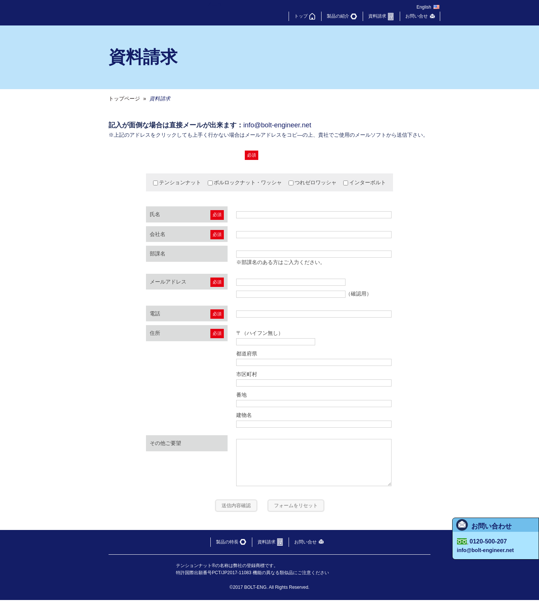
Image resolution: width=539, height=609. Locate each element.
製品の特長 (227, 551)
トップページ (124, 99)
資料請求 (377, 16)
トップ (301, 16)
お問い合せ (416, 16)
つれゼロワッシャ (313, 182)
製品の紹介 (338, 16)
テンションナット (177, 182)
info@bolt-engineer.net (277, 125)
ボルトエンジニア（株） (153, 12)
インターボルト (364, 182)
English (424, 7)
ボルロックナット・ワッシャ (245, 182)
